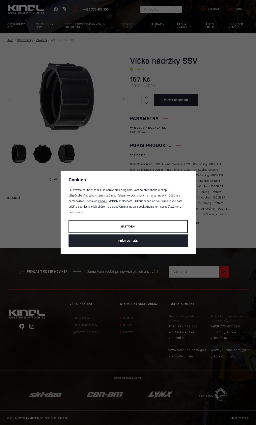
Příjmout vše (128, 240)
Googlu (102, 201)
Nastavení (128, 226)
